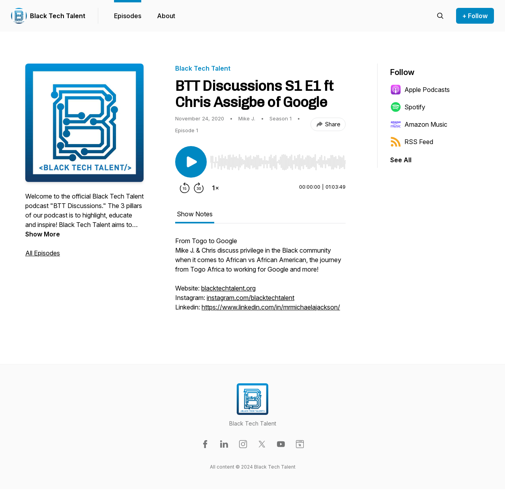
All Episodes (42, 253)
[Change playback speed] (215, 187)
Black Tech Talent (57, 16)
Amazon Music (418, 124)
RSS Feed (411, 141)
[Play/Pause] (191, 162)
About (166, 16)
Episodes (127, 16)
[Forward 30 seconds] (198, 187)
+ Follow (475, 16)
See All (400, 160)
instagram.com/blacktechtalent (250, 298)
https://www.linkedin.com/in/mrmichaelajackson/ (271, 307)
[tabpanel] (260, 278)
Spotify (407, 107)
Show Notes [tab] (195, 214)
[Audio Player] (278, 160)
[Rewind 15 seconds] (184, 187)
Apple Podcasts (420, 89)
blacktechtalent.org (228, 288)
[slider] (278, 162)
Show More (42, 234)
